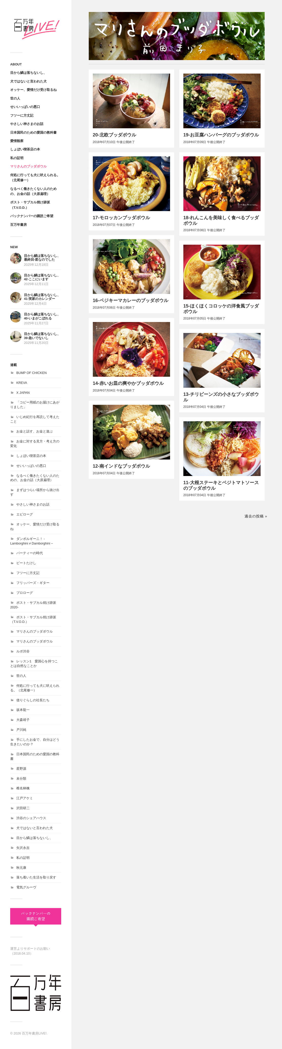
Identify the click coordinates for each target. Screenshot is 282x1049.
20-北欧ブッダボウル (114, 134)
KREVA (21, 383)
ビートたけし (26, 563)
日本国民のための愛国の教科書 (33, 132)
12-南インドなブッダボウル (121, 467)
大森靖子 (23, 720)
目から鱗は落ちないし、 (28, 73)
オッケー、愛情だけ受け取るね (33, 90)
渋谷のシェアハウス (31, 818)
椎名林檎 (23, 788)
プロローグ (24, 593)
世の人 (15, 98)
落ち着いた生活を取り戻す (36, 877)
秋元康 (21, 868)
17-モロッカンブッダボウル (121, 217)
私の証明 (16, 158)
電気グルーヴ (26, 887)
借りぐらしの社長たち (32, 700)
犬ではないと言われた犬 (28, 81)
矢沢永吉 (23, 848)
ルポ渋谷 (23, 651)
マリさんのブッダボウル (28, 166)
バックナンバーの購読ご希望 (31, 216)
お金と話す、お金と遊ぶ (34, 431)
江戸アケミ (24, 798)
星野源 (21, 769)
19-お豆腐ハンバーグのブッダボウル (221, 134)
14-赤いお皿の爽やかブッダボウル (128, 384)
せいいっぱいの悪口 (25, 107)
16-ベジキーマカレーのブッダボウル (130, 300)
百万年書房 (18, 225)
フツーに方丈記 (21, 115)
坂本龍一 (23, 710)
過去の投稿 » (256, 518)
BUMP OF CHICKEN (31, 373)
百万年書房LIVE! (34, 1033)
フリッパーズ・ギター (32, 583)
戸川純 (21, 730)
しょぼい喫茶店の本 (25, 149)
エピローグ (24, 514)
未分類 (21, 778)
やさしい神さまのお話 (26, 124)
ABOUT (16, 64)
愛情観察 (16, 141)
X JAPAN (23, 393)
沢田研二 (23, 808)
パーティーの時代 (29, 553)
